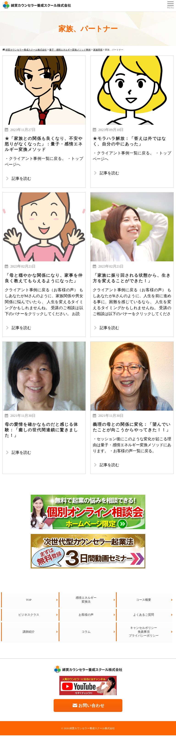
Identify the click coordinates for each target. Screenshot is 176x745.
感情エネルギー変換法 (86, 609)
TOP (28, 609)
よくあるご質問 (143, 624)
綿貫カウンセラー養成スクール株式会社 (92, 738)
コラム (86, 641)
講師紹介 (29, 641)
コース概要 (143, 609)
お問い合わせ (88, 715)
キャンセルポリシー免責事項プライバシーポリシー (144, 641)
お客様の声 (86, 624)
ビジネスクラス (28, 624)
